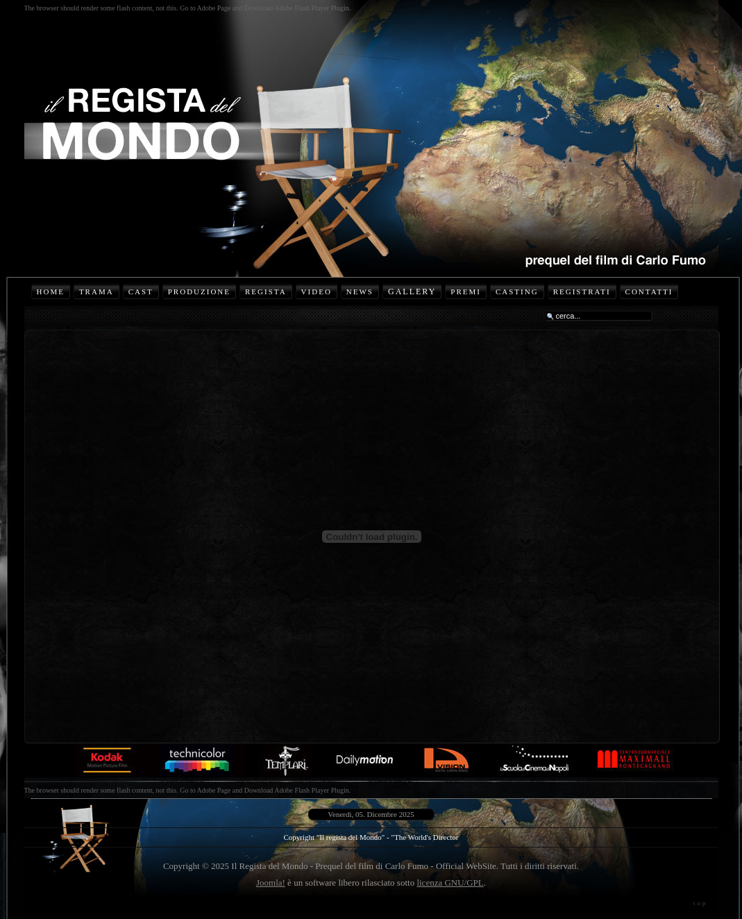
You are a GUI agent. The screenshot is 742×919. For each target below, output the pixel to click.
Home (51, 291)
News (359, 291)
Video (316, 291)
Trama (96, 291)
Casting (517, 291)
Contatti (649, 291)
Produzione (199, 291)
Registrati (582, 291)
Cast (140, 291)
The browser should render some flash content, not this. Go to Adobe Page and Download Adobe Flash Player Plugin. (187, 8)
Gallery (412, 291)
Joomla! (270, 882)
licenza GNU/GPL (449, 882)
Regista (266, 291)
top (700, 903)
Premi (465, 291)
